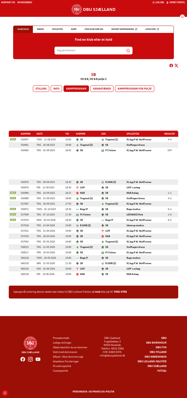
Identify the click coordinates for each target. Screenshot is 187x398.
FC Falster (110, 150)
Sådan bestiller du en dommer (70, 347)
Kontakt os (8, 3)
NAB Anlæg (132, 193)
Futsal (162, 371)
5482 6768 (120, 292)
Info (56, 89)
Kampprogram (76, 89)
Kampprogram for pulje (135, 89)
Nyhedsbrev (24, 3)
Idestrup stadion (135, 225)
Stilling (41, 89)
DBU (164, 338)
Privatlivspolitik (62, 366)
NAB (82, 193)
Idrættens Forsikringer (66, 361)
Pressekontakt (61, 338)
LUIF (82, 188)
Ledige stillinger (62, 343)
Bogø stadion (133, 209)
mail (97, 292)
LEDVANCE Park (135, 215)
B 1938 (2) (110, 182)
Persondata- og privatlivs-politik (93, 392)
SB (81, 140)
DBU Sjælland (157, 366)
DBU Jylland (158, 352)
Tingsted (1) (111, 140)
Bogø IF (84, 209)
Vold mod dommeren (65, 352)
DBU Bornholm (156, 343)
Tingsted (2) (86, 145)
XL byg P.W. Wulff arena (139, 140)
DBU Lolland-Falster (152, 361)
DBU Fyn (161, 347)
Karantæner (102, 89)
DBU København (156, 357)
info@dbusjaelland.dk (112, 355)
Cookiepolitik (60, 371)
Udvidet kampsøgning (124, 29)
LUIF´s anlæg (133, 188)
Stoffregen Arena (136, 145)
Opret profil (175, 2)
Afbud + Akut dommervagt (68, 357)
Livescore (152, 29)
